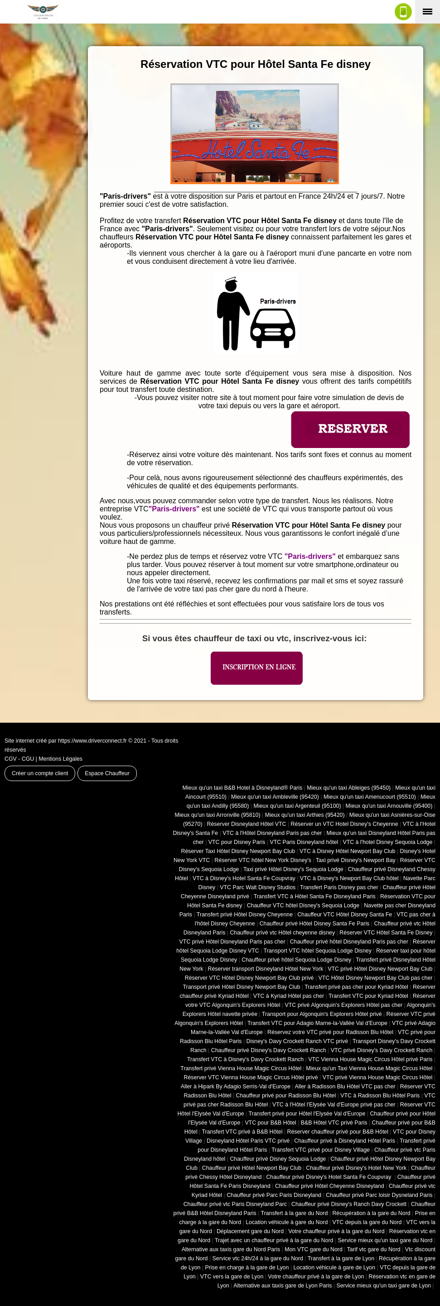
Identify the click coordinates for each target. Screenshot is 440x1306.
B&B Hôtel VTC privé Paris (334, 1123)
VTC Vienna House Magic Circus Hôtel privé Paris (370, 1059)
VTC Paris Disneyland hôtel (304, 842)
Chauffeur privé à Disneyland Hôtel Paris (344, 1141)
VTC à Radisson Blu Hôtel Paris (380, 1095)
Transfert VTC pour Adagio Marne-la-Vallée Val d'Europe (317, 1023)
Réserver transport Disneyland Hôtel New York (266, 969)
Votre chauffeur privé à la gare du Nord (336, 1231)
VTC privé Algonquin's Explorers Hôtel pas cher (344, 1005)
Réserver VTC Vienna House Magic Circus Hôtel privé (251, 1077)
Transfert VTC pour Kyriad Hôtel (368, 996)
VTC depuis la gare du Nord (366, 1222)
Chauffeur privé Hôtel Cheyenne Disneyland (329, 1186)
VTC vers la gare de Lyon (232, 1276)
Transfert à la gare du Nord (294, 1213)
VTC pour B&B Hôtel (270, 1123)
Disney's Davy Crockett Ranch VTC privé (297, 1041)
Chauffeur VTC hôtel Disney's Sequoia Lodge (303, 905)
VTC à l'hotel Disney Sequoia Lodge (387, 842)
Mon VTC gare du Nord (314, 1249)
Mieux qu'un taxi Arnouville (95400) (389, 806)
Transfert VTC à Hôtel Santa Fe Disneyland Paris (315, 896)
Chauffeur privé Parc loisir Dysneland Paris (379, 1195)
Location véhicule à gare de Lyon (334, 1267)
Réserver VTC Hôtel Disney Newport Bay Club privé (249, 978)
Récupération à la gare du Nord (371, 1213)
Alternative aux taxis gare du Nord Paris (231, 1249)
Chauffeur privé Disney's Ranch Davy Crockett (348, 1204)
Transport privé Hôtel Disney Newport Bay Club (241, 987)
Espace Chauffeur (107, 773)
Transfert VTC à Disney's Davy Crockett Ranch (245, 1059)
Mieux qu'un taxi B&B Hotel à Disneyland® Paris (243, 788)
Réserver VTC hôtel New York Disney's (262, 860)
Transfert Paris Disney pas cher (339, 887)
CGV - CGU (19, 759)
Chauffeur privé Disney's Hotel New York (356, 1168)
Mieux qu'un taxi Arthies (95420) (305, 815)
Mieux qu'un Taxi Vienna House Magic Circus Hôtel (369, 1068)
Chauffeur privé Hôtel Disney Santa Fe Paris (315, 923)
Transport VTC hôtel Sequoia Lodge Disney (318, 951)
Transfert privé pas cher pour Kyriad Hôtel (356, 987)
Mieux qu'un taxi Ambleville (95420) (275, 797)
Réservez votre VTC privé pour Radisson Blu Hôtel (330, 1032)
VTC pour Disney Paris (237, 842)
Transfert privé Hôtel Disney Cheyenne (245, 914)
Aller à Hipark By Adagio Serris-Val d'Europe (235, 1086)
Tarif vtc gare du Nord (374, 1249)
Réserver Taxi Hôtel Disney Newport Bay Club (238, 851)
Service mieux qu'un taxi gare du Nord (385, 1240)
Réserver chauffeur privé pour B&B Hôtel (337, 1132)
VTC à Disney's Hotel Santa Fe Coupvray (244, 878)
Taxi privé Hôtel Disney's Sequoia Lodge (293, 869)
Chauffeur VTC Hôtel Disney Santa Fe (344, 914)
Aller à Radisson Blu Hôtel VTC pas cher (345, 1086)
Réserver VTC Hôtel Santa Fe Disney (385, 932)
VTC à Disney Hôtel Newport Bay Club (347, 851)
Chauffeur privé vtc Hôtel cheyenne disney (282, 932)
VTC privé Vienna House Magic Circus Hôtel (378, 1077)
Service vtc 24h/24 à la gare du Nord (258, 1258)
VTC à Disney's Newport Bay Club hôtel (349, 878)
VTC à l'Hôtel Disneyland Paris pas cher (272, 833)
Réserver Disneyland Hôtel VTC (246, 824)
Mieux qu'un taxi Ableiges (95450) (349, 788)
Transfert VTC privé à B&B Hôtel (242, 1132)
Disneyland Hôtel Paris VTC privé (248, 1141)
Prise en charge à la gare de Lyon (247, 1267)
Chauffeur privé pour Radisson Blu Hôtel (286, 1095)
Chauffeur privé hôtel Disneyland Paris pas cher (349, 942)
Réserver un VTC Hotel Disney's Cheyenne (344, 824)
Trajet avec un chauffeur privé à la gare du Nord (274, 1240)
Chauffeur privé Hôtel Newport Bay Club (251, 1168)
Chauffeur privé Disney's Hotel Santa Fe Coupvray (329, 1177)
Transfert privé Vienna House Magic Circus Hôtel (240, 1068)
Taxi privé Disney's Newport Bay (356, 860)
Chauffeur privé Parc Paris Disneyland (274, 1195)
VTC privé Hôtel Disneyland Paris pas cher (232, 942)
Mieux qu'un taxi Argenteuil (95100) (297, 806)
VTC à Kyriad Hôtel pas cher (288, 996)
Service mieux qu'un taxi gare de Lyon (383, 1285)
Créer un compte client (40, 773)
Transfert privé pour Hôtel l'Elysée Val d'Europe (306, 1114)
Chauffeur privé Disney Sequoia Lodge (278, 1159)
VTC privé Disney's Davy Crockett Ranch (382, 1050)
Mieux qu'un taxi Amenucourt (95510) (370, 797)
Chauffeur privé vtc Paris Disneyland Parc (235, 1204)
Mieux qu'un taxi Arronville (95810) (218, 815)
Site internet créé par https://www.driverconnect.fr (66, 741)
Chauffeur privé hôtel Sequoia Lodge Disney (296, 960)
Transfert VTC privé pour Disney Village (320, 1150)
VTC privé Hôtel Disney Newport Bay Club (380, 969)
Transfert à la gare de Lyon (341, 1258)
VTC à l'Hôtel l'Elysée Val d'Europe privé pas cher (334, 1104)
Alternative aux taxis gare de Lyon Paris (282, 1285)
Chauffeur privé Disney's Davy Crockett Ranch (268, 1050)
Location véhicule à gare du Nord (287, 1222)
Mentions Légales (60, 759)
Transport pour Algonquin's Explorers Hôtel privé (322, 1014)
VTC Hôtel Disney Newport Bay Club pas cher (376, 978)
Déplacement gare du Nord (250, 1231)
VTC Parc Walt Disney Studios (257, 887)
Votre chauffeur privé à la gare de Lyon (316, 1276)
